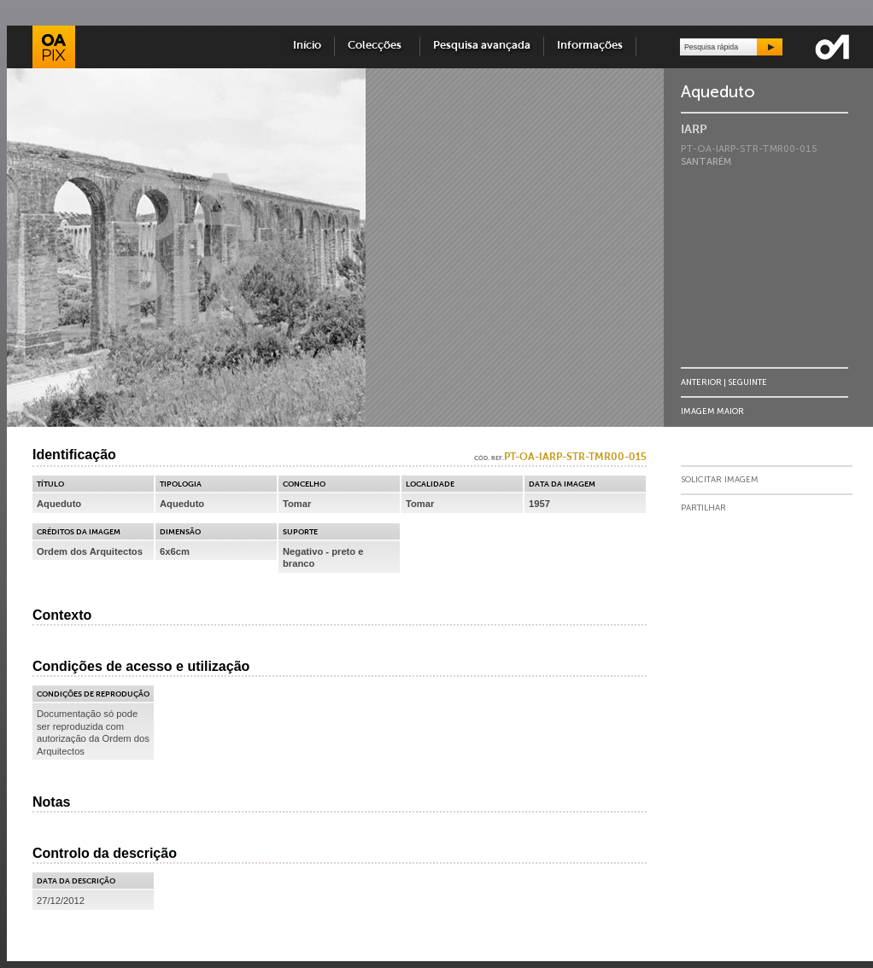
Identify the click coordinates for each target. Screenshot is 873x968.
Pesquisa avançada (481, 45)
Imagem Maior (712, 411)
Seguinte (747, 382)
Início (307, 45)
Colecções (377, 45)
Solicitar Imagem (720, 480)
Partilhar (703, 508)
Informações (590, 45)
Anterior (701, 382)
